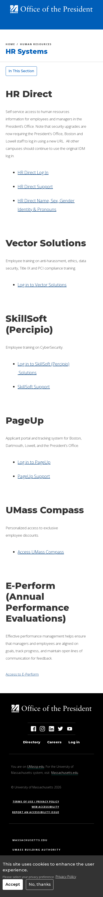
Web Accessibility (45, 806)
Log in (74, 742)
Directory (31, 742)
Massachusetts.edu (64, 773)
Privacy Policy (65, 879)
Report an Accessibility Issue (37, 812)
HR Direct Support (35, 187)
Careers (54, 742)
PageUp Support (34, 476)
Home (10, 44)
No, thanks (40, 887)
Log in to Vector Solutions (42, 285)
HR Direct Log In (33, 172)
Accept (12, 887)
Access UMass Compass (41, 552)
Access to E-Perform (22, 674)
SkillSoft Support (34, 387)
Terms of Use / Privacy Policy (37, 801)
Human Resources (36, 44)
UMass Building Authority (36, 849)
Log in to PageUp (34, 462)
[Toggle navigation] (92, 24)
